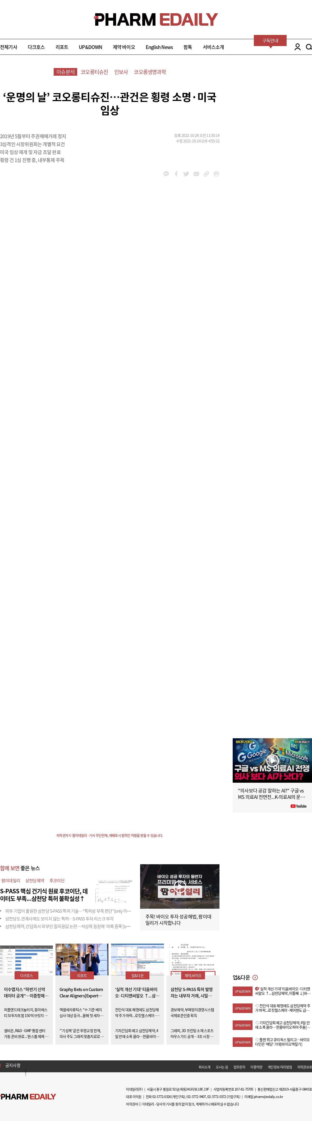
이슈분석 (65, 72)
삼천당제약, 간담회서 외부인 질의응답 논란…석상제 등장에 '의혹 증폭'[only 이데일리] (76, 926)
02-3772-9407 (196, 1096)
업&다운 (137, 975)
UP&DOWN (90, 47)
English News (159, 47)
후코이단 (57, 880)
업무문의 (239, 1066)
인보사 (121, 72)
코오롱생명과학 (150, 72)
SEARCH (309, 46)
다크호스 (36, 47)
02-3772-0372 (216, 1096)
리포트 (62, 47)
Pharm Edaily (28, 1096)
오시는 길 (222, 1066)
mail (196, 174)
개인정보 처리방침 (280, 1066)
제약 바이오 (124, 47)
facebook (176, 174)
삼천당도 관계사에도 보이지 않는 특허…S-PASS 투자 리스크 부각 (59, 918)
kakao (166, 174)
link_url (206, 174)
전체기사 (8, 47)
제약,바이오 (193, 975)
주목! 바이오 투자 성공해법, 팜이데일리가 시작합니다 (178, 919)
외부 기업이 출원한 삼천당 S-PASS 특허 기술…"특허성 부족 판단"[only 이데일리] (72, 911)
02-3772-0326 (161, 1096)
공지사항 (12, 1065)
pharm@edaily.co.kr (268, 1096)
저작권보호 (304, 1066)
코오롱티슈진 (94, 72)
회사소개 (204, 1066)
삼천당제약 (34, 880)
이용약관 (256, 1066)
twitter (186, 174)
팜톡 (187, 47)
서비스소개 (213, 47)
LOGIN (296, 46)
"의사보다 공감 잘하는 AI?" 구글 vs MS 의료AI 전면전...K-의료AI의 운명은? (271, 797)
